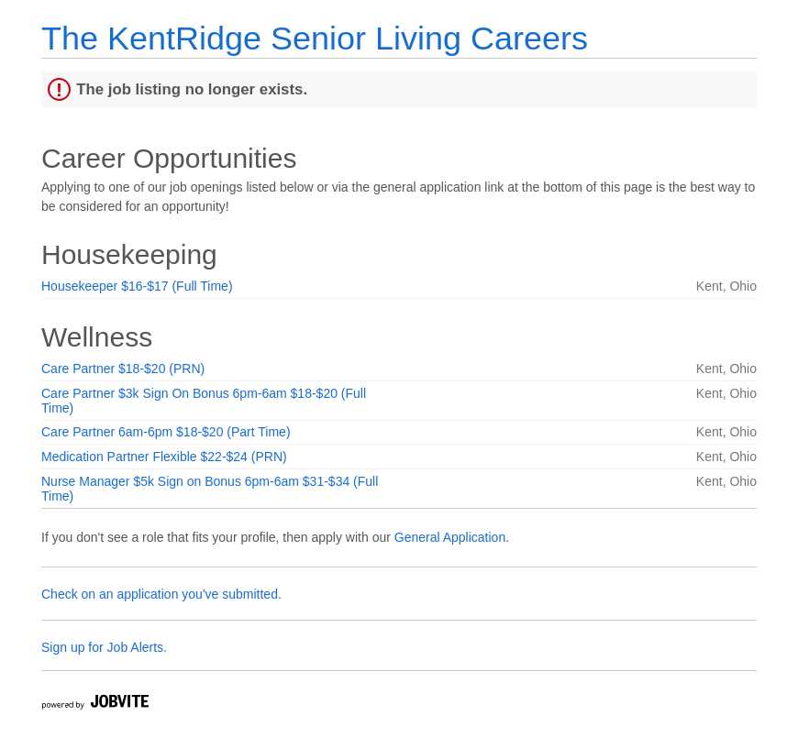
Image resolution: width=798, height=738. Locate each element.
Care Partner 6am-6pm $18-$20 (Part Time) (166, 431)
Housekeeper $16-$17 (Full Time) (137, 286)
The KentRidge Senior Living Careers (314, 38)
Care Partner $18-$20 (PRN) (123, 368)
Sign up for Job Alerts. (104, 647)
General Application (449, 537)
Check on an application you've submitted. (161, 594)
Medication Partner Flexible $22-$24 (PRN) (164, 456)
